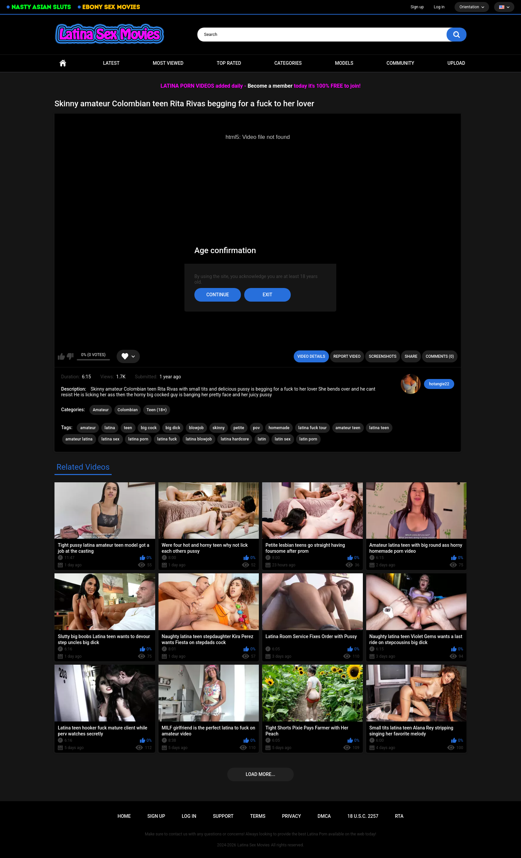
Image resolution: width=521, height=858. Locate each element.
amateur (88, 428)
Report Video (347, 356)
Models (344, 63)
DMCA (324, 816)
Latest (111, 63)
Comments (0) (440, 356)
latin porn (308, 439)
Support (223, 816)
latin (262, 439)
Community (400, 63)
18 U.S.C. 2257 (363, 816)
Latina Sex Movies (254, 845)
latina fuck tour (312, 428)
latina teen (379, 428)
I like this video (61, 356)
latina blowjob (199, 439)
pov (256, 428)
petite (239, 428)
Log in (439, 7)
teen (128, 428)
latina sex (110, 439)
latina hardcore (235, 439)
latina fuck (167, 439)
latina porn (138, 439)
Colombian (128, 410)
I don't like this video (69, 356)
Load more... (260, 774)
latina (110, 428)
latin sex (283, 439)
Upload (456, 63)
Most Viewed (168, 63)
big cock (149, 428)
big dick (172, 428)
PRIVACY (291, 816)
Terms (257, 816)
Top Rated (229, 63)
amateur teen (348, 428)
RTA (399, 816)
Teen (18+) (157, 410)
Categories (288, 63)
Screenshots (382, 356)
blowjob (196, 428)
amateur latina (79, 439)
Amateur (101, 410)
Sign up (417, 7)
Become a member (270, 86)
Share (411, 356)
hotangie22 (439, 384)
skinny (219, 428)
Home (62, 63)
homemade (278, 428)
